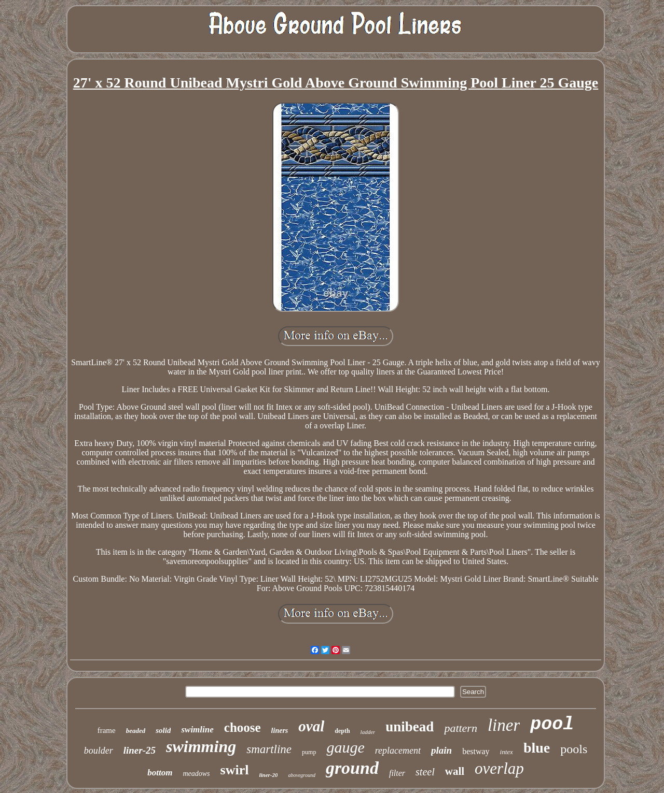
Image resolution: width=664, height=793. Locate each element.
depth (342, 730)
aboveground (301, 775)
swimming (201, 746)
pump (309, 752)
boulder (98, 750)
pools (573, 749)
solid (163, 730)
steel (425, 771)
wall (454, 771)
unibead (409, 726)
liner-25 (139, 750)
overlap (499, 768)
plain (441, 750)
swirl (234, 769)
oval (311, 726)
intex (506, 752)
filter (397, 773)
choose (242, 727)
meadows (196, 773)
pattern (460, 728)
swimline (197, 729)
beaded (136, 730)
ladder (368, 732)
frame (107, 730)
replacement (398, 750)
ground (352, 767)
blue (536, 748)
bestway (475, 751)
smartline (269, 749)
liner (504, 725)
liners (279, 730)
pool (552, 724)
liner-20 (268, 775)
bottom (159, 772)
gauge (345, 747)
